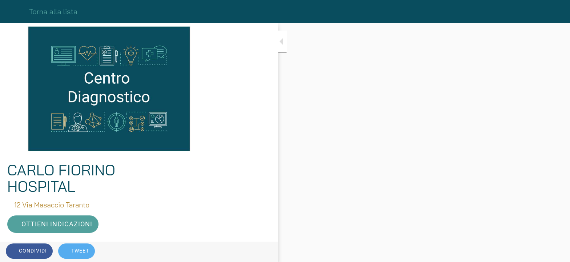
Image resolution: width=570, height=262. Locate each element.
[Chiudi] (14, 11)
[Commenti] (203, 252)
